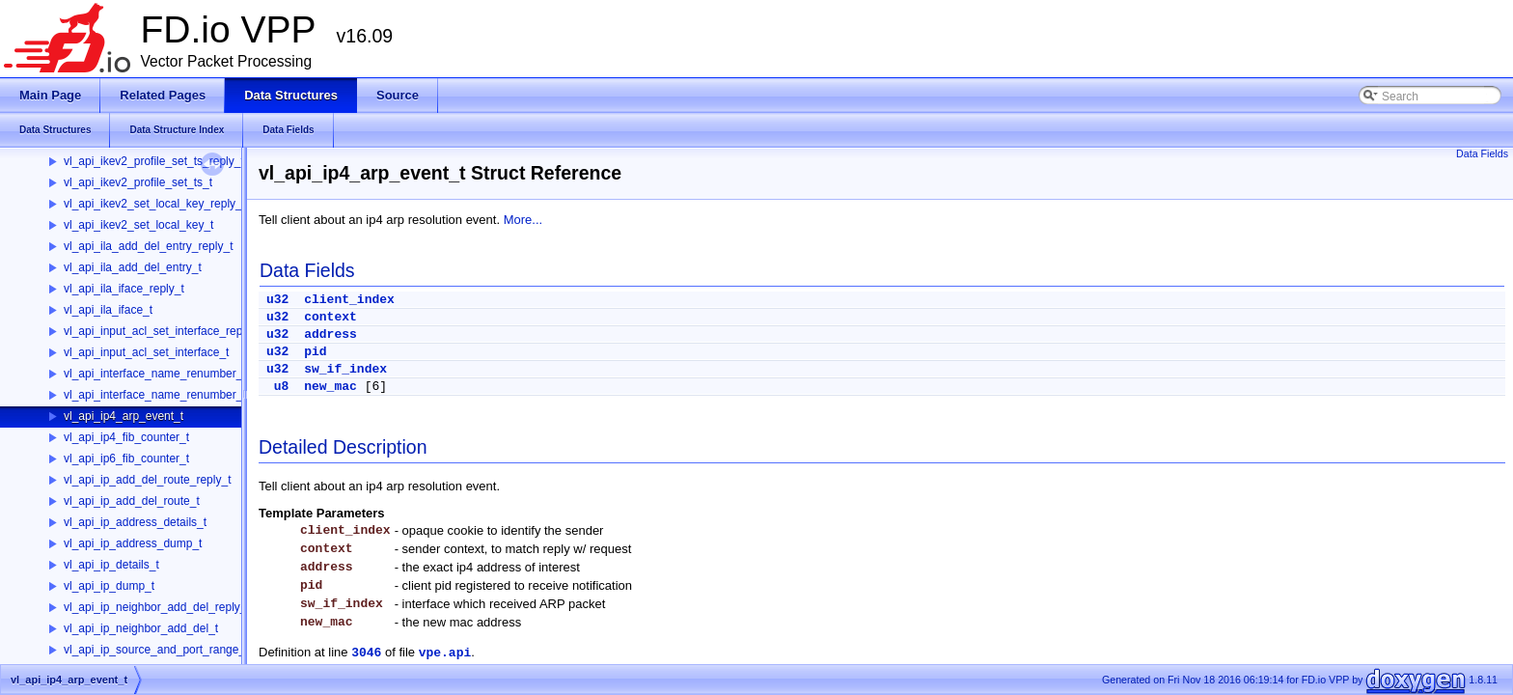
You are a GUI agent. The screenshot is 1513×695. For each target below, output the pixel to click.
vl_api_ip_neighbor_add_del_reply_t (157, 607)
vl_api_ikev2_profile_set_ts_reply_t (154, 161)
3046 (366, 653)
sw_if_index (345, 369)
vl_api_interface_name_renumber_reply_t (170, 373)
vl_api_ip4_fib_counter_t (126, 437)
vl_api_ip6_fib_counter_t (126, 458)
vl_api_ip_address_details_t (135, 522)
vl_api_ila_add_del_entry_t (133, 267)
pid (315, 352)
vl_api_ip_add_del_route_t (132, 501)
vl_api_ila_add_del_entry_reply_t (148, 246)
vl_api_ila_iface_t (108, 310)
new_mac (330, 386)
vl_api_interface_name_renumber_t (155, 395)
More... (523, 219)
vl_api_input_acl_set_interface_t (146, 352)
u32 (277, 299)
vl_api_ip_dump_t (109, 586)
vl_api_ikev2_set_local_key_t (138, 225)
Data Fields (1482, 153)
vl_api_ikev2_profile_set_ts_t (138, 182)
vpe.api (445, 653)
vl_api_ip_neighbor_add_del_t (141, 628)
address (330, 334)
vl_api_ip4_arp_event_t (123, 416)
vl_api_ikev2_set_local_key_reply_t (154, 203)
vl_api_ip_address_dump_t (133, 543)
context (330, 317)
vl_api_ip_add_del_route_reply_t (147, 479)
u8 (281, 386)
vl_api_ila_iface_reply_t (124, 288)
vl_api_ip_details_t (111, 564)
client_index (349, 299)
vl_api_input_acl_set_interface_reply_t (162, 331)
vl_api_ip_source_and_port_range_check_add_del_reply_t (214, 649)
